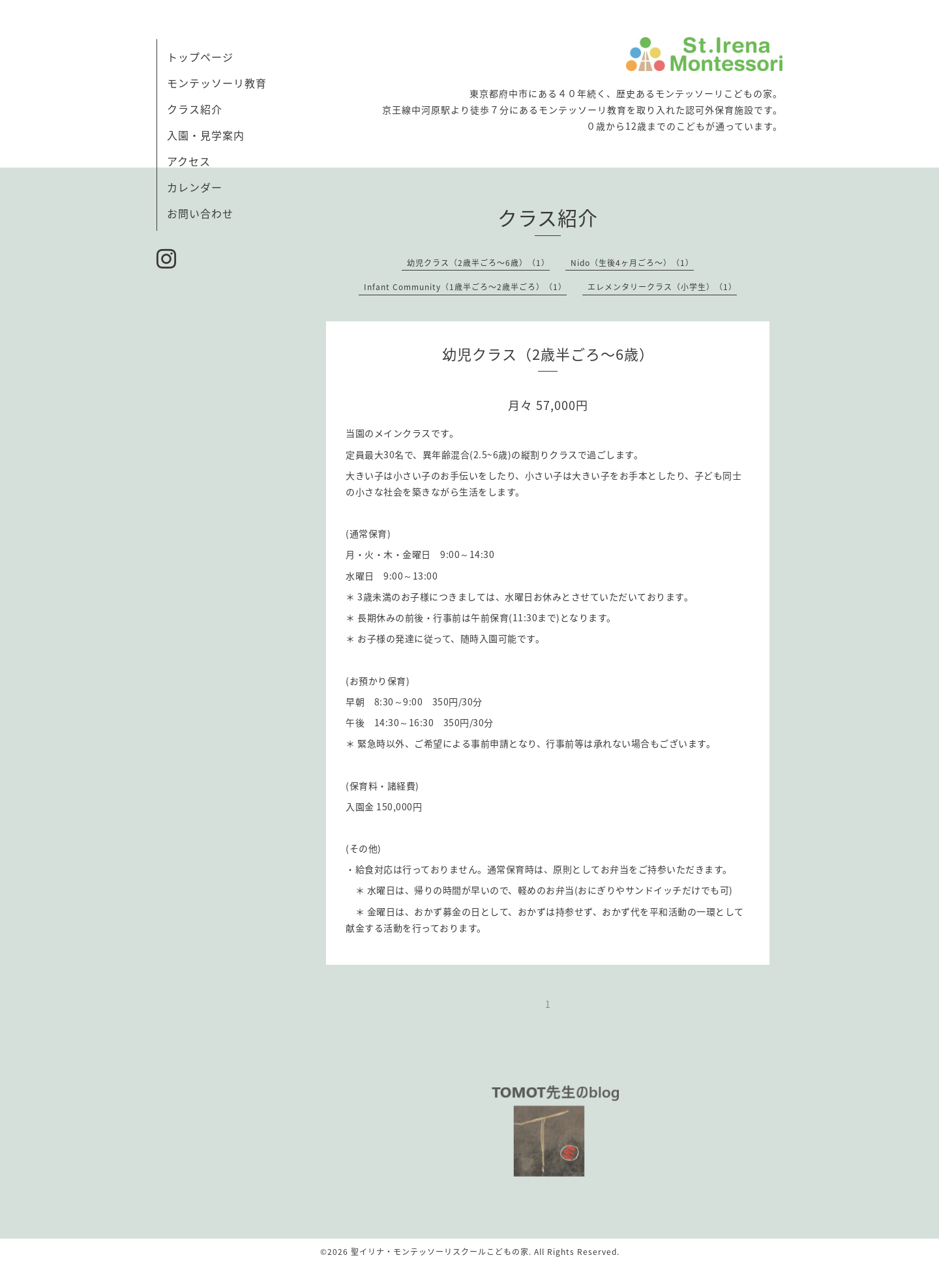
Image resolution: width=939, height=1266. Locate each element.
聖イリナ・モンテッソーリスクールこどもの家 (440, 1252)
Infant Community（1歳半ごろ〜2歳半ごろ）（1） (465, 287)
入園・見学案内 (206, 135)
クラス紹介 (194, 109)
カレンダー (194, 187)
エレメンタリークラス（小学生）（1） (662, 287)
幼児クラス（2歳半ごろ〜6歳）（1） (478, 263)
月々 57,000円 (548, 405)
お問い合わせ (200, 213)
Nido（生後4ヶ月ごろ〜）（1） (632, 263)
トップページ (200, 57)
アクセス (189, 161)
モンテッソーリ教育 (217, 83)
